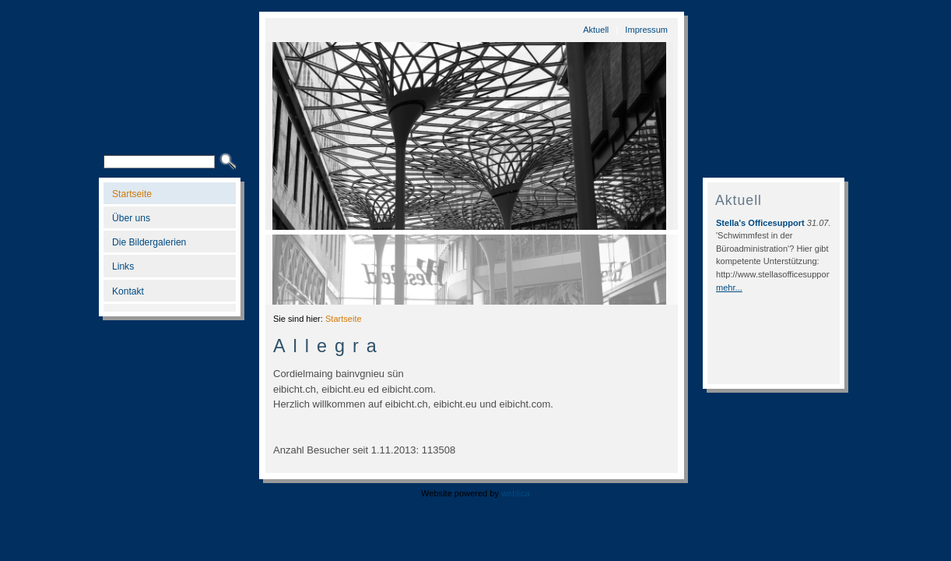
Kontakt (128, 291)
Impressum (646, 29)
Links (123, 266)
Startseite (132, 194)
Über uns (131, 218)
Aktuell (596, 29)
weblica (515, 493)
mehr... (729, 287)
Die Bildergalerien (149, 242)
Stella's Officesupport (760, 223)
